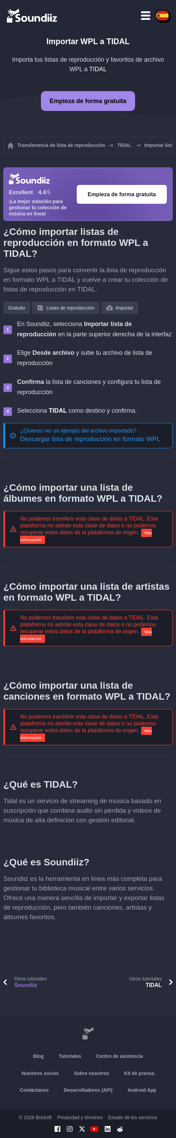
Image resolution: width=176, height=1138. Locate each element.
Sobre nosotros (91, 1073)
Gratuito (16, 308)
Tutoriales (70, 1056)
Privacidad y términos (80, 1117)
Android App (142, 1090)
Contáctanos (34, 1090)
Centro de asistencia (119, 1056)
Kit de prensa (139, 1073)
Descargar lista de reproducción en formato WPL (90, 438)
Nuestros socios (40, 1073)
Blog (38, 1056)
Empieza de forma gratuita (87, 101)
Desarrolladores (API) (88, 1090)
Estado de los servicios (132, 1117)
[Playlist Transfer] (32, 15)
